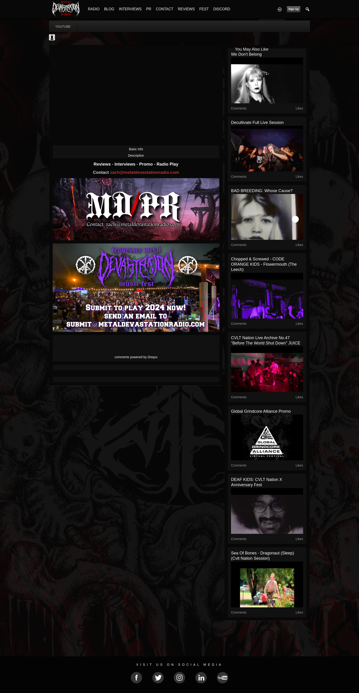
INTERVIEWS (130, 9)
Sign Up (293, 9)
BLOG (109, 9)
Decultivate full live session (257, 122)
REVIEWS (186, 9)
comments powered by (136, 357)
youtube (63, 26)
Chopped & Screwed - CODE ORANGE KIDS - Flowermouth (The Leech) (264, 264)
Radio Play (167, 164)
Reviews (103, 164)
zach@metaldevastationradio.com (144, 172)
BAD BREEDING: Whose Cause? (262, 190)
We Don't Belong (246, 54)
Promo (146, 164)
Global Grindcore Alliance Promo (261, 411)
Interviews (125, 164)
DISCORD (221, 9)
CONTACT (164, 9)
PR (148, 9)
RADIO (94, 9)
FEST (204, 9)
